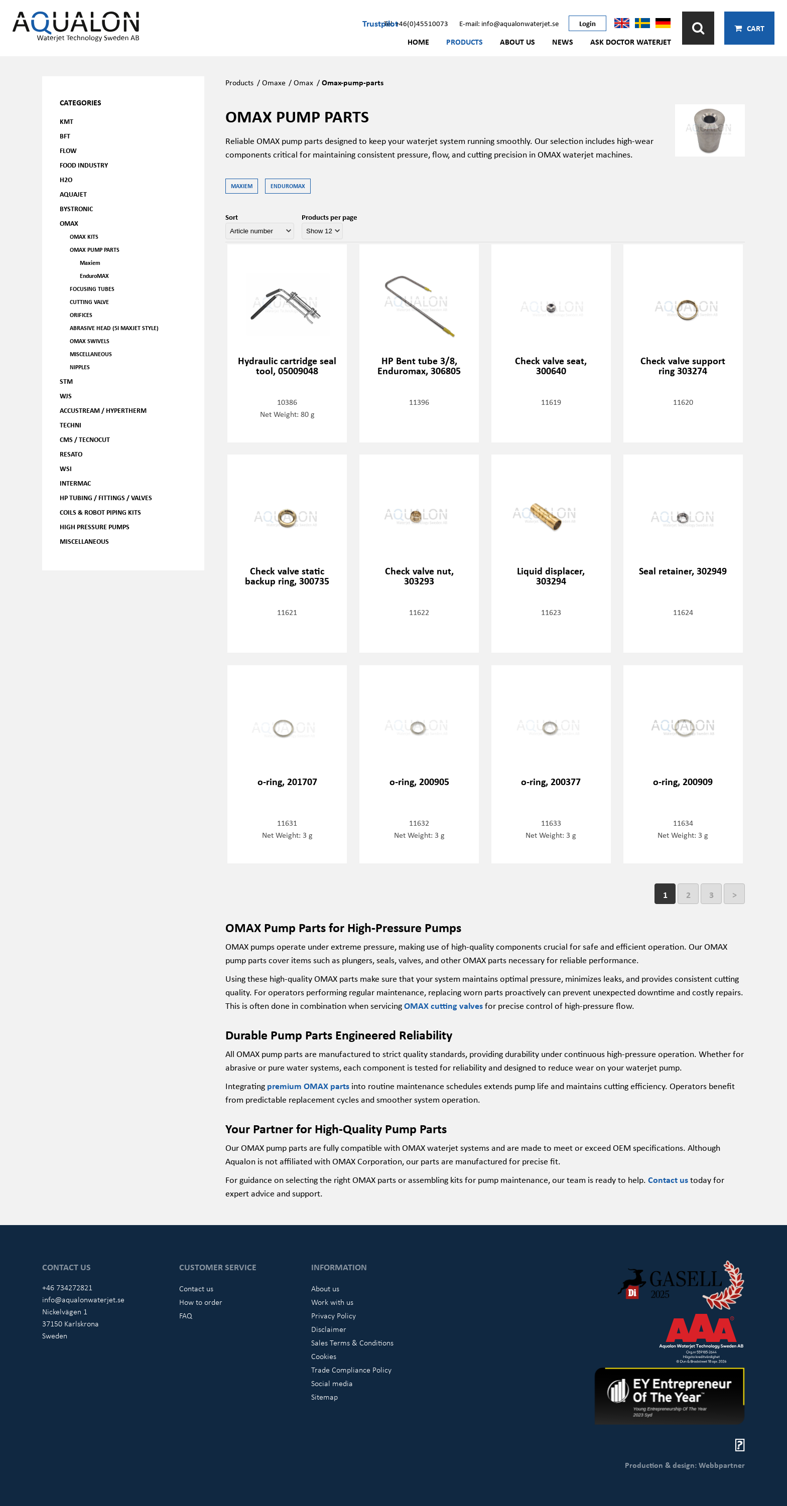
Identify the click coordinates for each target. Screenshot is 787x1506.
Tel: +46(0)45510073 (416, 23)
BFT (65, 135)
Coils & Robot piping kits (100, 512)
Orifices (81, 315)
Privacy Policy (333, 1315)
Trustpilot (380, 23)
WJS (66, 395)
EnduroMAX (94, 275)
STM (66, 381)
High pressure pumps (94, 526)
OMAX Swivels (89, 341)
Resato (71, 454)
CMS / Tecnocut (85, 439)
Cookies (323, 1356)
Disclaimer (328, 1328)
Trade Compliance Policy (351, 1369)
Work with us (332, 1301)
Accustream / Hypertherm (103, 410)
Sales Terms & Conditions (352, 1342)
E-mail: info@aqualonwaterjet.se (509, 23)
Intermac (75, 483)
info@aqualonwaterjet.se (83, 1299)
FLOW (68, 150)
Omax (303, 82)
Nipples (80, 367)
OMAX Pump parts (94, 249)
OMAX (69, 223)
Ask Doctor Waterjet (630, 41)
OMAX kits (84, 236)
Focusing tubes (92, 288)
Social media (332, 1383)
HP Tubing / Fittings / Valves (106, 497)
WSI (66, 468)
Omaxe (274, 82)
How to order (200, 1301)
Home (418, 41)
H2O (66, 179)
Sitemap (324, 1396)
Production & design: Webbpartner (685, 1464)
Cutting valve (89, 302)
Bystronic (76, 208)
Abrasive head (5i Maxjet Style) (114, 328)
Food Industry (84, 165)
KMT (66, 121)
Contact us (668, 1179)
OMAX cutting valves (443, 1005)
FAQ (185, 1315)
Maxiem (90, 262)
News (562, 41)
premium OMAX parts (308, 1086)
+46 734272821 (67, 1287)
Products (464, 41)
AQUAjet (73, 194)
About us (517, 41)
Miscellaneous (91, 354)
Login (587, 23)
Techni (70, 424)
